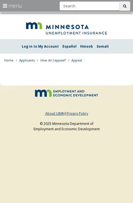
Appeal (76, 60)
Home (9, 60)
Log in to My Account (40, 46)
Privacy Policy (77, 113)
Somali (103, 46)
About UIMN (55, 113)
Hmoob (86, 46)
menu (12, 5)
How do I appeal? (53, 60)
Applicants (27, 60)
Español (69, 46)
